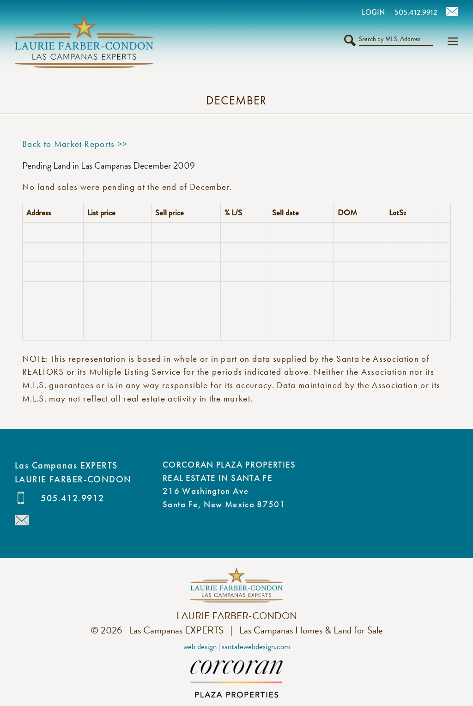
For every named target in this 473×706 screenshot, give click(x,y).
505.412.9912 (72, 498)
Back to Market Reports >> (75, 144)
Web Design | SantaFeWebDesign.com (236, 646)
